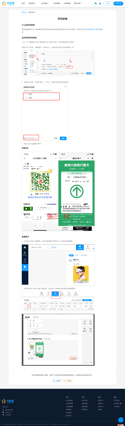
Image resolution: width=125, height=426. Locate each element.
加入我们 (117, 403)
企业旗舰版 (69, 406)
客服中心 (101, 400)
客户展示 (85, 400)
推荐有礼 (85, 409)
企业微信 (68, 412)
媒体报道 (85, 406)
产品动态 (116, 406)
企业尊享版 (69, 403)
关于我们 (116, 400)
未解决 (68, 381)
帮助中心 (25, 12)
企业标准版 (69, 400)
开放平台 (101, 406)
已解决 (57, 381)
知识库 (100, 409)
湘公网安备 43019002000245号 (60, 424)
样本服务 (68, 409)
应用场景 (68, 415)
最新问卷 (85, 403)
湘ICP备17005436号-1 (44, 424)
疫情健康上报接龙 (94, 29)
